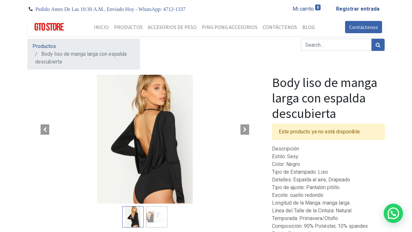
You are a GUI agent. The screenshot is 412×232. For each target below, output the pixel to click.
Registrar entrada (357, 9)
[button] (45, 129)
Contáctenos (363, 27)
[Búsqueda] (378, 45)
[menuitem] (101, 27)
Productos (44, 46)
